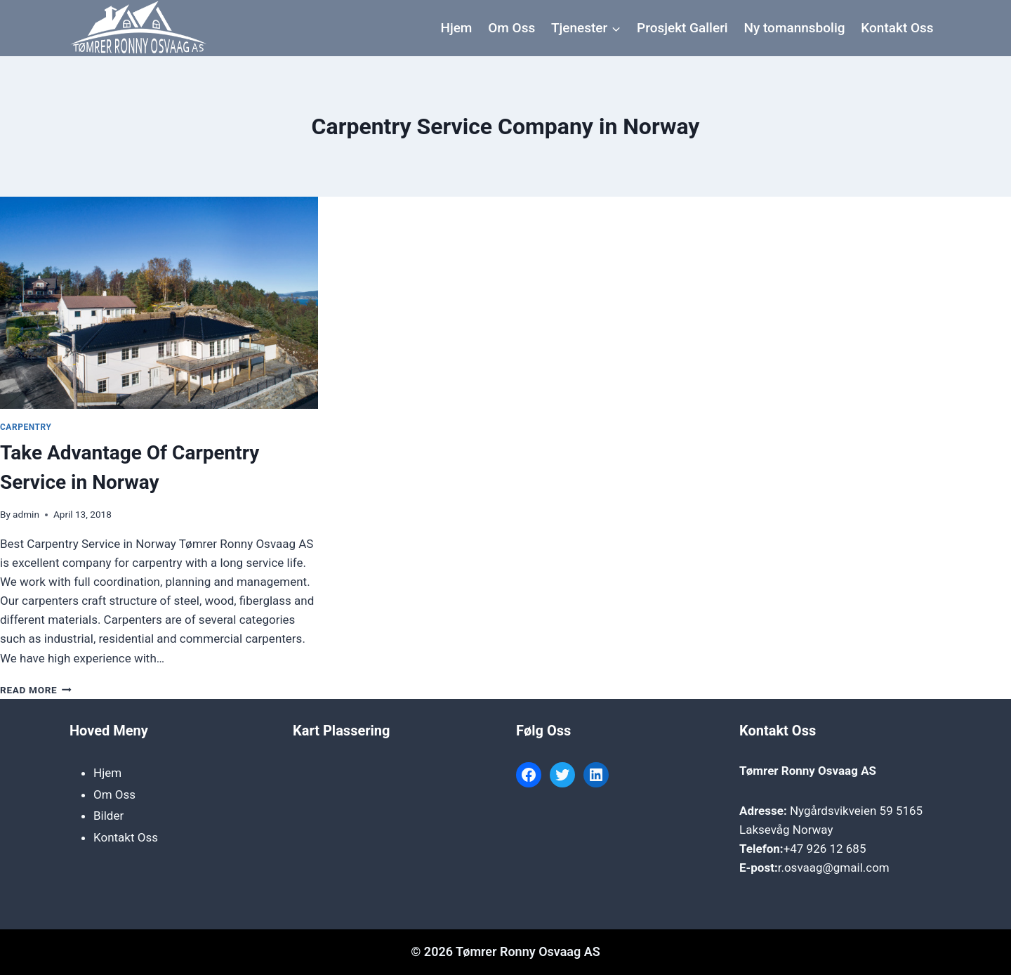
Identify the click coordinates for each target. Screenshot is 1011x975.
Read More (36, 689)
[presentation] (159, 303)
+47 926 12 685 (825, 849)
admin (26, 514)
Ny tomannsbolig (794, 28)
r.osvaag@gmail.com (834, 868)
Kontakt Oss (897, 28)
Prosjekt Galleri (682, 28)
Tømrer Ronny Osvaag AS (807, 771)
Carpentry (25, 427)
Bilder (108, 816)
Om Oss (511, 28)
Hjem (456, 28)
